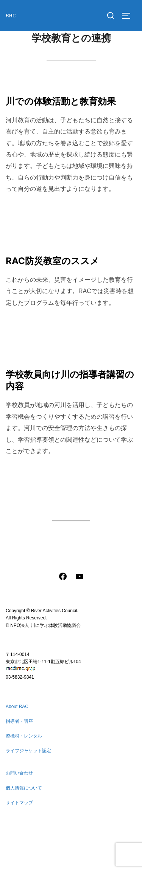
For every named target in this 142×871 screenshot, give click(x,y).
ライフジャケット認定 (28, 750)
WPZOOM (92, 857)
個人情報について (24, 788)
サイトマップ (19, 802)
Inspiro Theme (54, 857)
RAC (11, 16)
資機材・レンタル (24, 736)
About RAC (17, 706)
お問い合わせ (19, 773)
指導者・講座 (19, 721)
